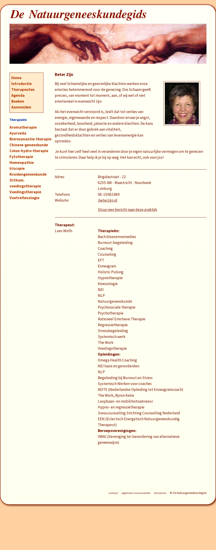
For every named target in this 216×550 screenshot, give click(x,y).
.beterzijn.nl (107, 200)
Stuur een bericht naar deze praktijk (127, 209)
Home (16, 77)
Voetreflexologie (24, 197)
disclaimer (160, 493)
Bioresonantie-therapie (30, 139)
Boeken (17, 101)
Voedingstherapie (25, 191)
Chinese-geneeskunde (29, 144)
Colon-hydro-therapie (29, 150)
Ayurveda (18, 133)
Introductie (21, 83)
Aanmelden (21, 107)
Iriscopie (17, 168)
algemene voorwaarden (136, 493)
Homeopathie (22, 162)
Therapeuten (23, 89)
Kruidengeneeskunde (28, 174)
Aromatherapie (23, 127)
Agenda (18, 95)
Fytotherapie (21, 156)
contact (113, 493)
